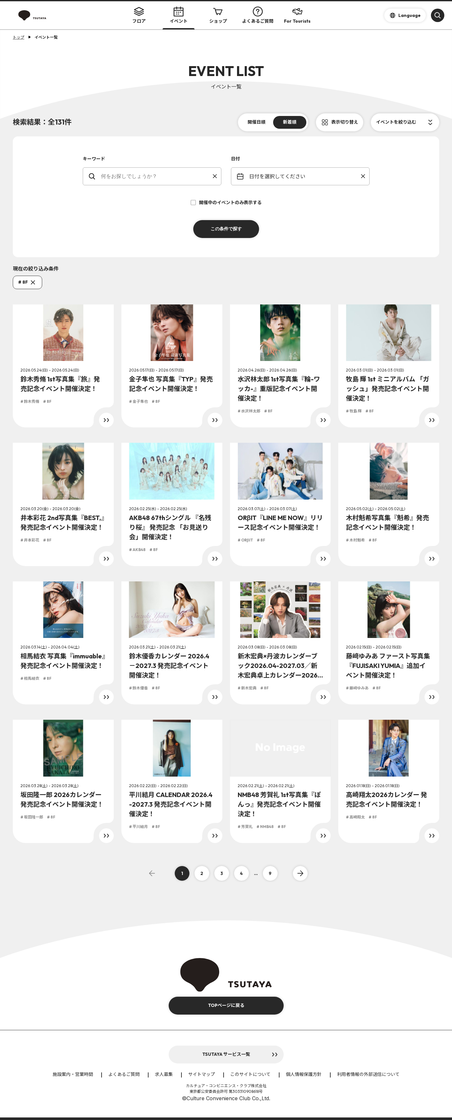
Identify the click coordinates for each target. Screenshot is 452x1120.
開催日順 (256, 122)
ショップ (218, 15)
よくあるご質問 (257, 15)
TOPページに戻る (226, 1005)
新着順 (289, 122)
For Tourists (297, 15)
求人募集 (164, 1074)
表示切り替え (344, 122)
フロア (139, 15)
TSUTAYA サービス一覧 (226, 1054)
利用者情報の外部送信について (368, 1074)
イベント (179, 15)
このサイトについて (250, 1074)
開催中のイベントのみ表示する (226, 202)
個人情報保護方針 (304, 1074)
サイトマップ (201, 1074)
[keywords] (156, 176)
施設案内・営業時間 (73, 1074)
